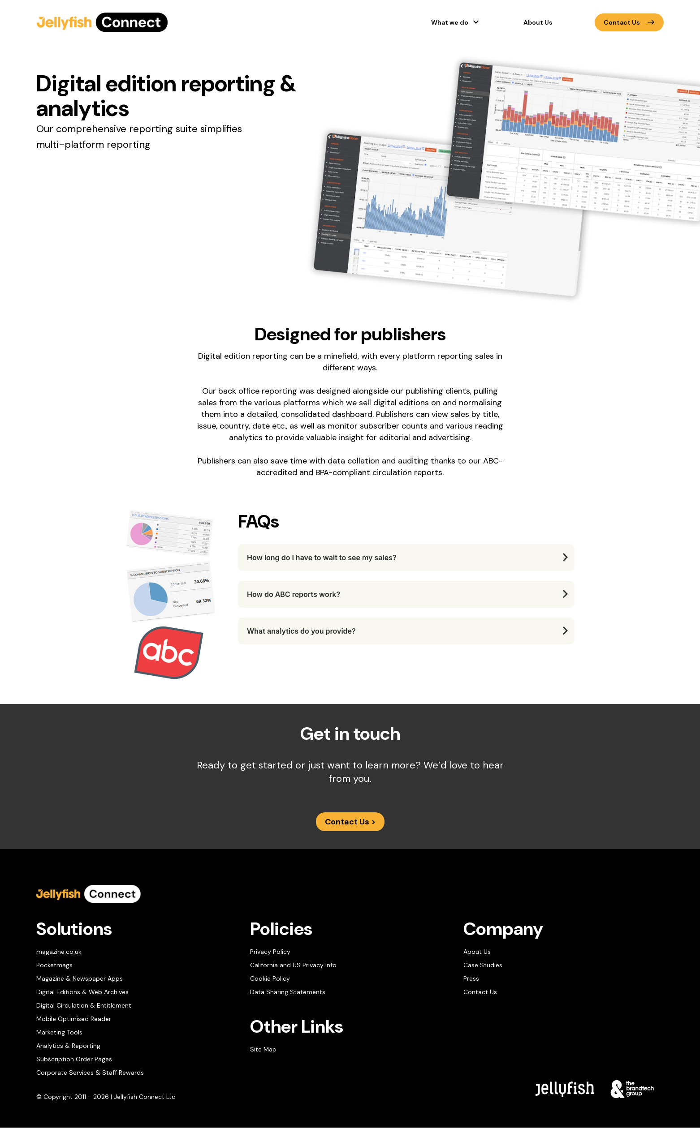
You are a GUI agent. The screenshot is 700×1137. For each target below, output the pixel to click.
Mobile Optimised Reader (73, 1019)
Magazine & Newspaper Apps (79, 978)
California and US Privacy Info (293, 965)
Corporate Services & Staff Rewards (90, 1072)
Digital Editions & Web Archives (82, 992)
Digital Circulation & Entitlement (83, 1005)
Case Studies (482, 965)
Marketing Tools (59, 1032)
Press (471, 978)
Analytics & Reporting (68, 1046)
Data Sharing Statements (287, 992)
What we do (449, 22)
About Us (538, 22)
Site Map (263, 1049)
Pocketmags (54, 965)
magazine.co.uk (59, 952)
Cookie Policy (270, 978)
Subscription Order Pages (74, 1059)
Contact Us (629, 22)
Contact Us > (350, 821)
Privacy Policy (270, 952)
